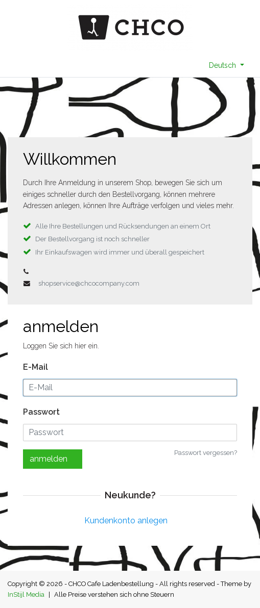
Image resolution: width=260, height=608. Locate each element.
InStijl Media (26, 594)
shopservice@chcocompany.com (88, 283)
